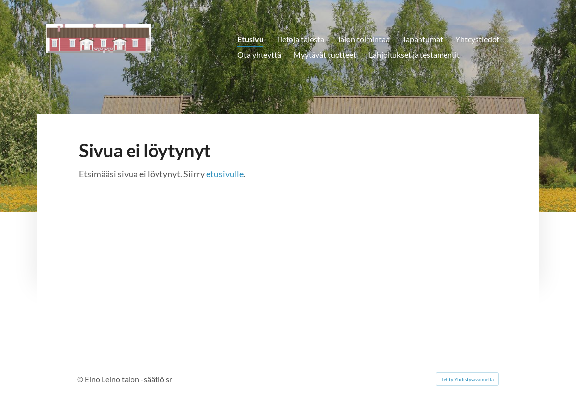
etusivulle (225, 173)
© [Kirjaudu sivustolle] (81, 378)
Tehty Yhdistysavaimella (467, 379)
